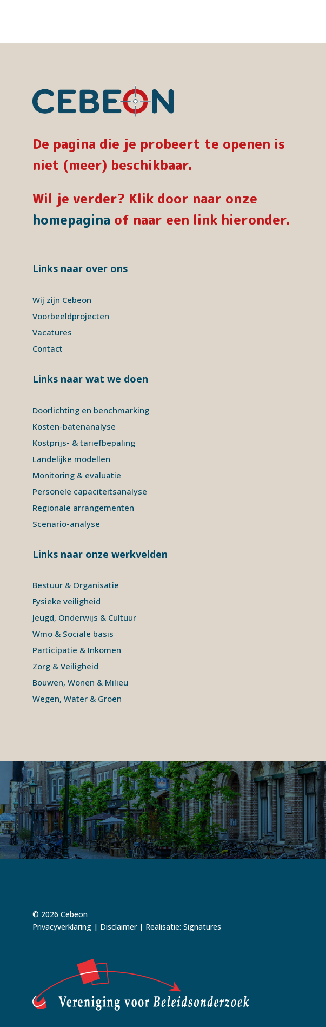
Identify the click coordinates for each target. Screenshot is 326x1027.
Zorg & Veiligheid (65, 666)
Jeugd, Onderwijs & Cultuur (84, 617)
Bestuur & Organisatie (75, 585)
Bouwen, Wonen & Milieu (80, 682)
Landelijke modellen (71, 458)
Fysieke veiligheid (66, 601)
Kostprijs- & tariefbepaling (83, 442)
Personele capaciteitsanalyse (89, 491)
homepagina (71, 219)
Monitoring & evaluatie (76, 475)
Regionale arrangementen (83, 507)
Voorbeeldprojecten (70, 316)
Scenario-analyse (66, 523)
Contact (47, 348)
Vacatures (52, 332)
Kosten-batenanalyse (74, 426)
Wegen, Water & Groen (77, 698)
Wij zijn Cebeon (61, 299)
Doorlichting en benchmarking (90, 410)
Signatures (202, 926)
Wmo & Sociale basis (73, 633)
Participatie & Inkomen (76, 649)
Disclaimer (118, 926)
